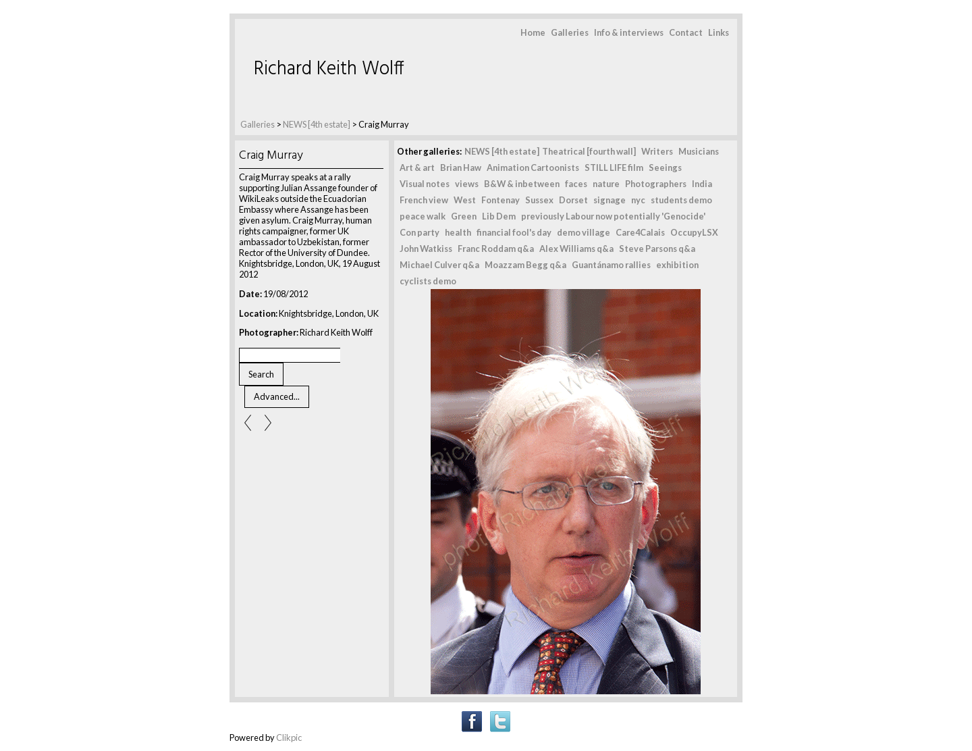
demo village (583, 232)
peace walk (423, 216)
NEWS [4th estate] (317, 124)
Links (718, 32)
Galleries (570, 32)
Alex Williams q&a (576, 248)
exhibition (677, 264)
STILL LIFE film (614, 167)
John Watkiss (426, 248)
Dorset (573, 200)
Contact (686, 32)
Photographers (655, 183)
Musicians (698, 151)
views (467, 183)
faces (576, 183)
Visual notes (425, 183)
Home (532, 32)
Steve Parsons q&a (657, 248)
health (458, 232)
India (702, 183)
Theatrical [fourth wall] (589, 151)
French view (424, 200)
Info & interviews (629, 32)
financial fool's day (514, 232)
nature (606, 183)
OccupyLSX (694, 232)
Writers (657, 151)
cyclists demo (428, 281)
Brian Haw (460, 167)
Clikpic (289, 737)
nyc (638, 200)
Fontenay (500, 200)
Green (464, 216)
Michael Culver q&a (439, 264)
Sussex (539, 200)
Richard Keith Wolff (329, 69)
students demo (681, 200)
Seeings (665, 167)
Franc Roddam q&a (496, 248)
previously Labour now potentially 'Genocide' (613, 216)
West (465, 200)
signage (609, 200)
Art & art (417, 167)
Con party (419, 232)
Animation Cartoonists (533, 167)
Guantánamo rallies (611, 264)
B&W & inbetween (522, 183)
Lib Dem (499, 216)
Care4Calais (640, 232)
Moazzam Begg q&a (525, 264)
